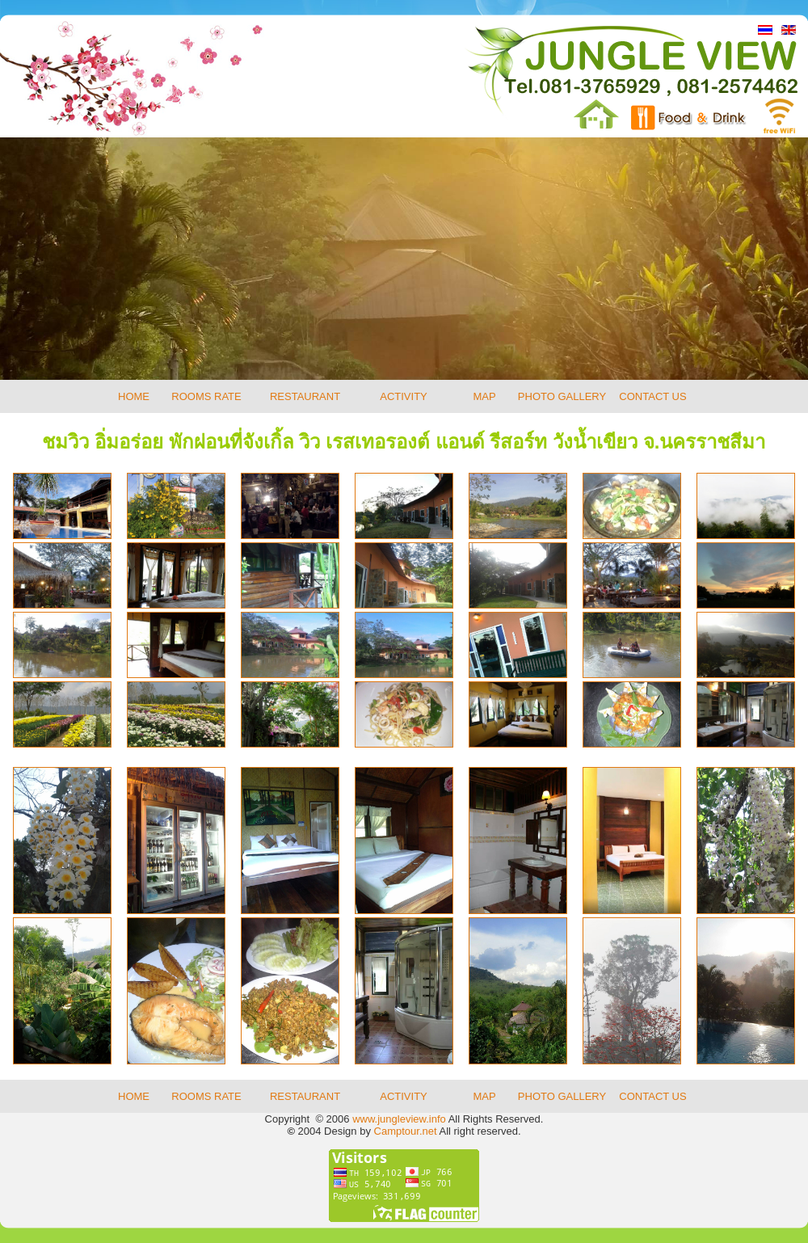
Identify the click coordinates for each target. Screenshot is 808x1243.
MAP (484, 396)
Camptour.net (405, 1131)
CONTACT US (652, 396)
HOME (133, 396)
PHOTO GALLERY (562, 396)
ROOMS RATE (206, 396)
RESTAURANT (305, 396)
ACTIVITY (403, 396)
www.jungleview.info (399, 1119)
